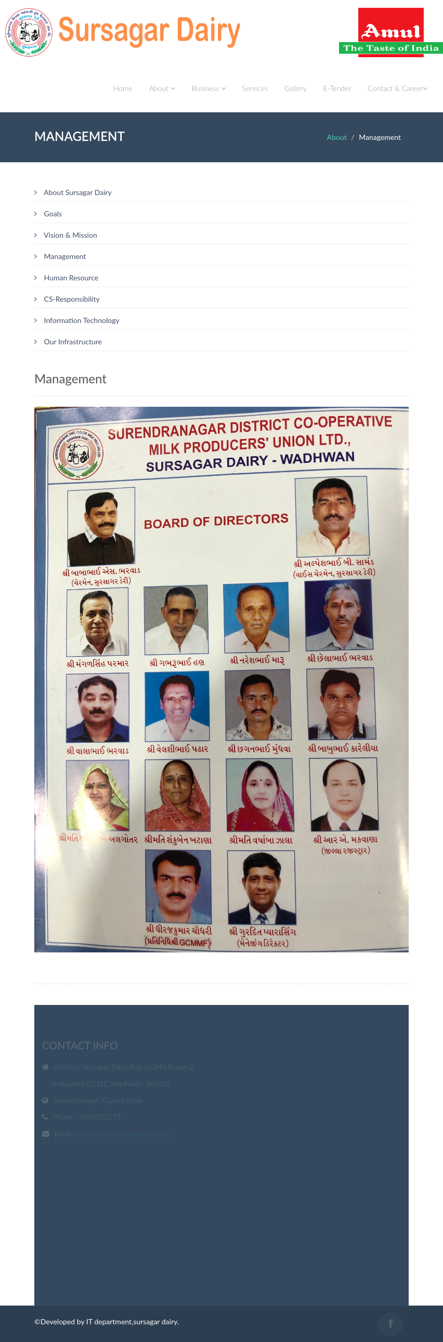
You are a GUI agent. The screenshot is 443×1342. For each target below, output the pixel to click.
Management (60, 256)
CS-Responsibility (67, 298)
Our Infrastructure (68, 341)
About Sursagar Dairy (73, 192)
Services (255, 88)
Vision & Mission (65, 234)
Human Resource (66, 277)
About (162, 88)
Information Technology (77, 320)
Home (123, 88)
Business (209, 88)
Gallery (295, 88)
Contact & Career (397, 88)
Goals (48, 213)
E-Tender (337, 88)
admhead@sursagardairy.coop (123, 1134)
